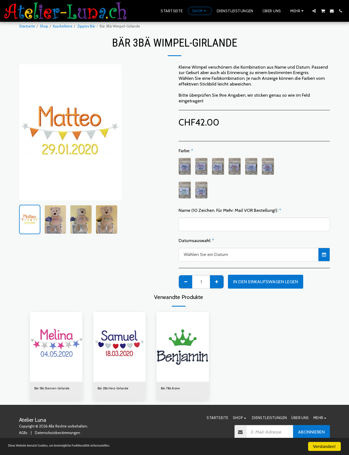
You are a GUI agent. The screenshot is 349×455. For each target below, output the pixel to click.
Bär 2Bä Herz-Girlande (115, 388)
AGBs (23, 433)
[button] (314, 11)
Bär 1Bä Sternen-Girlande (54, 388)
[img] (56, 347)
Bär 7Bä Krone (172, 388)
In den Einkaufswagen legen (265, 281)
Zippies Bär (86, 26)
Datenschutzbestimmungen (57, 433)
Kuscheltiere (63, 26)
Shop (44, 26)
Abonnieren (311, 432)
